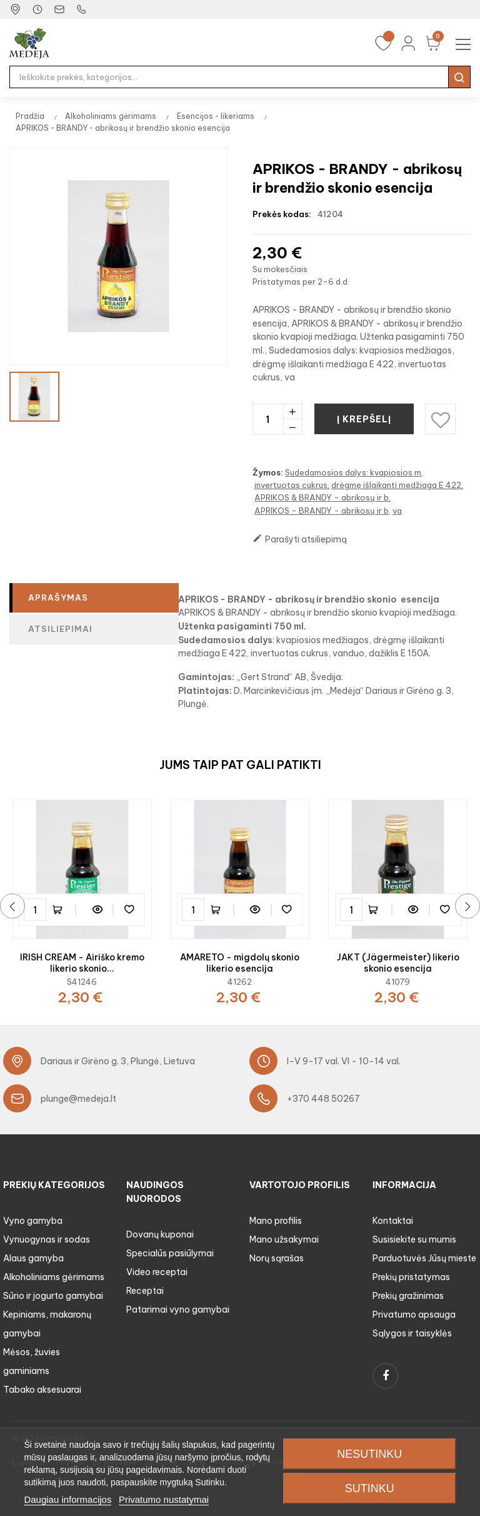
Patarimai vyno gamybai (177, 1309)
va (397, 511)
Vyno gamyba (32, 1220)
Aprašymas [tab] (58, 598)
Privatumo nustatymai (164, 1499)
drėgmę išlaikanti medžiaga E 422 (396, 485)
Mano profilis (275, 1220)
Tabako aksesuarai (42, 1389)
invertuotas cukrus (291, 485)
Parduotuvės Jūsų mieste (424, 1258)
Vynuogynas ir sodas (46, 1239)
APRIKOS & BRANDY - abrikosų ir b (321, 497)
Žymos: (267, 472)
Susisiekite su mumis (414, 1239)
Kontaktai (392, 1220)
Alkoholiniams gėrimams (53, 1277)
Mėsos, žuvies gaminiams (31, 1361)
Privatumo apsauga (414, 1314)
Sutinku (369, 1488)
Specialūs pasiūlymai (170, 1253)
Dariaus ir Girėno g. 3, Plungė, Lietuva (118, 1061)
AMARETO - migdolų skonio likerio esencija (239, 963)
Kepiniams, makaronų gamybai (47, 1324)
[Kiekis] (267, 419)
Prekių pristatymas (411, 1277)
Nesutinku (369, 1454)
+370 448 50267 (323, 1098)
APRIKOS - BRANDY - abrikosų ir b (321, 511)
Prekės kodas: (281, 214)
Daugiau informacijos (67, 1499)
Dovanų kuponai (160, 1234)
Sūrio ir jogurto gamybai (53, 1295)
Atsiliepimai (60, 629)
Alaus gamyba (33, 1258)
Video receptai (157, 1272)
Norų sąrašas (276, 1258)
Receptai (145, 1290)
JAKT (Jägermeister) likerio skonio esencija (398, 963)
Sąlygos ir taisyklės (412, 1333)
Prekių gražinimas (408, 1295)
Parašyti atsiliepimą (299, 539)
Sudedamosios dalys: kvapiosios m (353, 472)
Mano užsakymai (284, 1239)
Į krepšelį (365, 419)
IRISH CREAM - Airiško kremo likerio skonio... (82, 963)
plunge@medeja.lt (78, 1098)
